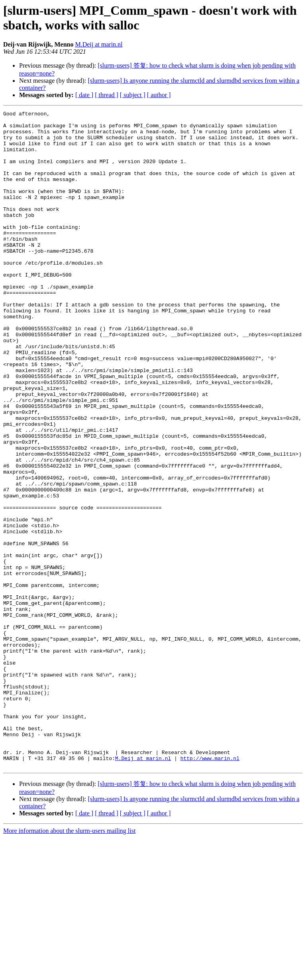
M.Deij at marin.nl (98, 44)
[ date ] (84, 95)
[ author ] (159, 95)
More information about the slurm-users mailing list (69, 962)
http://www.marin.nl (209, 888)
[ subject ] (132, 95)
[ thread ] (106, 95)
